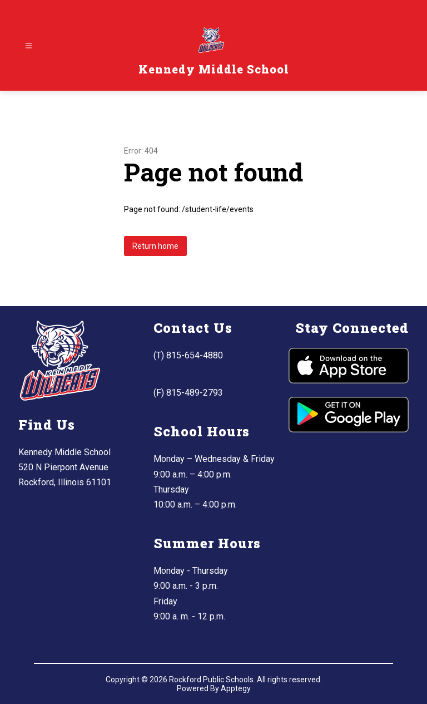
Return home (155, 246)
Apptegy (236, 688)
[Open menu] (28, 46)
